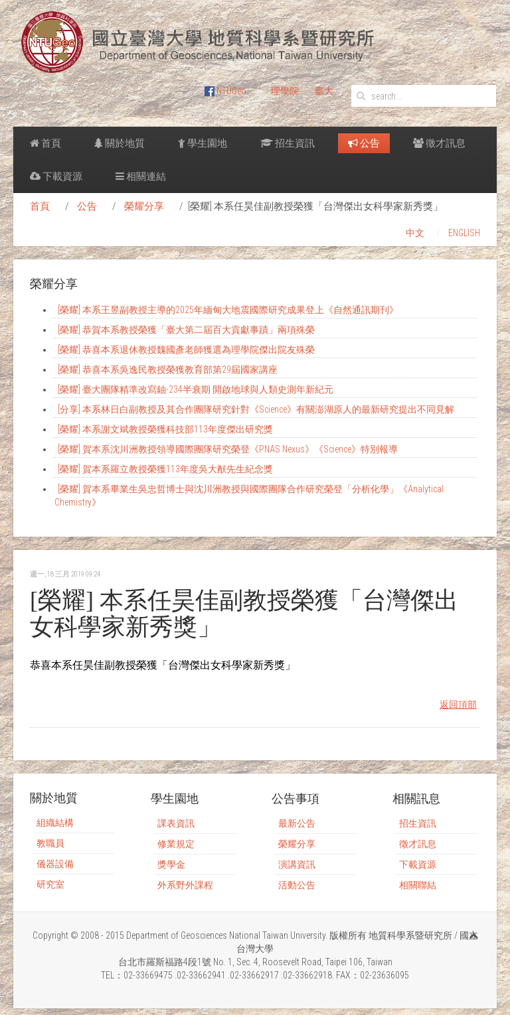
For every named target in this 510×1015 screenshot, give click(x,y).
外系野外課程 (185, 885)
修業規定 (176, 844)
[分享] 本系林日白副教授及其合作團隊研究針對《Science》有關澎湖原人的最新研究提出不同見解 (256, 409)
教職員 (50, 843)
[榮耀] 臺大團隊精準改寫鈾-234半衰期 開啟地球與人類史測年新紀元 (195, 389)
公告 (364, 143)
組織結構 (55, 822)
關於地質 (119, 143)
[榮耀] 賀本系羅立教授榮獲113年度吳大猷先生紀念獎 (165, 469)
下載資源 (56, 176)
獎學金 (171, 864)
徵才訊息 (439, 143)
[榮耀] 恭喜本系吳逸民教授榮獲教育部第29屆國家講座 (168, 369)
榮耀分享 (144, 206)
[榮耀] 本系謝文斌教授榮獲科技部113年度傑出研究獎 (165, 429)
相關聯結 (417, 885)
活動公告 (296, 885)
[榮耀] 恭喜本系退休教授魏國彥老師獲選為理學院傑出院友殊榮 (186, 349)
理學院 (285, 91)
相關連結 (141, 176)
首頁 (45, 143)
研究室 (50, 884)
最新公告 (296, 823)
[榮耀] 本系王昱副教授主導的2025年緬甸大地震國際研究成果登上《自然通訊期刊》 (228, 309)
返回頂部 (458, 704)
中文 (415, 233)
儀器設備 (55, 863)
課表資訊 (176, 823)
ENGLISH (464, 233)
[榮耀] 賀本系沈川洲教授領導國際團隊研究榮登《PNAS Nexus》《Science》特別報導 (228, 449)
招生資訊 (287, 143)
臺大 (324, 91)
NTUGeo (225, 91)
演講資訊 (296, 864)
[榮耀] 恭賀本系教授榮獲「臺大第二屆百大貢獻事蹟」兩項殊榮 (186, 329)
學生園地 (202, 143)
